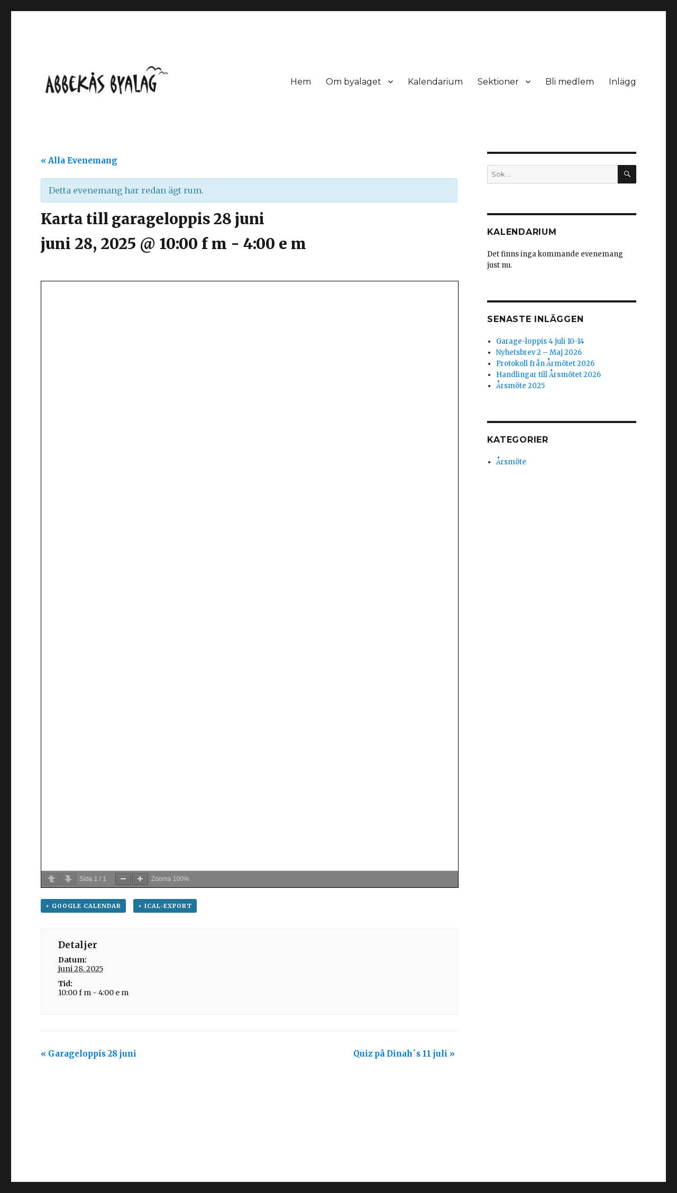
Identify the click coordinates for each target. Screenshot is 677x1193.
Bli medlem (569, 82)
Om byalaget (353, 82)
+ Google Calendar (83, 906)
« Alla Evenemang (79, 160)
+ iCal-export (165, 906)
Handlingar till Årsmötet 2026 (548, 374)
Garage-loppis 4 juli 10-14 (540, 341)
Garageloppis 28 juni (88, 1054)
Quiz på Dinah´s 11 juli (404, 1054)
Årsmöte (511, 461)
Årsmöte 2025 (520, 385)
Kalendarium (435, 82)
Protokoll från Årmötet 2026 (545, 363)
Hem (300, 82)
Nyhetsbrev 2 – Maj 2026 (539, 352)
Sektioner (498, 82)
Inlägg (622, 82)
